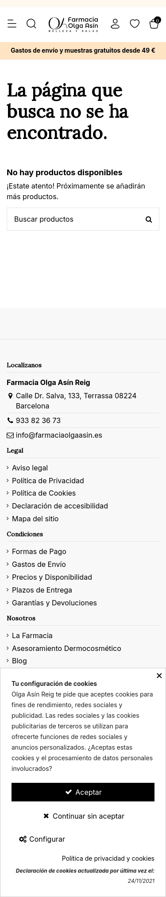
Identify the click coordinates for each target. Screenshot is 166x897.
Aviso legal (30, 467)
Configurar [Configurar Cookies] (41, 839)
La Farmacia (32, 635)
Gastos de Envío (39, 564)
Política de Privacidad (48, 480)
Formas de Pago (39, 551)
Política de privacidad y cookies (108, 858)
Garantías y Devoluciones (54, 602)
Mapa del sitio (35, 518)
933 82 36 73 (38, 420)
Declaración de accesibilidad (60, 505)
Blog (19, 660)
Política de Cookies (44, 493)
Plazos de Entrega (42, 589)
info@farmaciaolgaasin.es (59, 435)
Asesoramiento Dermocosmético (66, 648)
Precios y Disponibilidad (52, 577)
